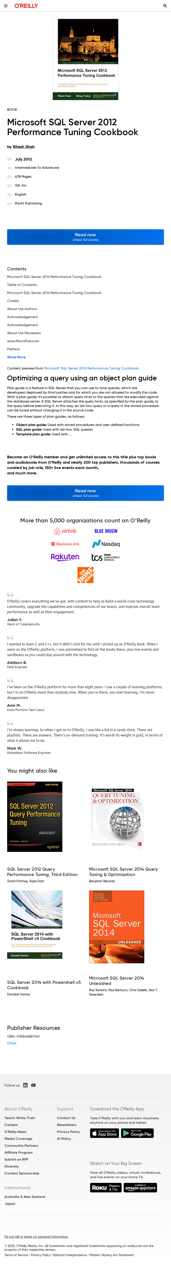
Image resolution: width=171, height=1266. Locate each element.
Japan (9, 1203)
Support (65, 1109)
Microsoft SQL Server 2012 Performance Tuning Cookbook (91, 368)
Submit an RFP (16, 1159)
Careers (11, 1124)
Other (11, 1043)
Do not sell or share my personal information (36, 1237)
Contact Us (66, 1118)
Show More (16, 357)
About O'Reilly (18, 1109)
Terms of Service (16, 1255)
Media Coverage (18, 1138)
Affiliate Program (18, 1152)
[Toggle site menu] (5, 5)
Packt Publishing (28, 203)
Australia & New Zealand (24, 1196)
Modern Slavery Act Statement (112, 1255)
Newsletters (66, 1124)
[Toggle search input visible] (165, 5)
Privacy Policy (68, 1131)
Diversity (11, 1166)
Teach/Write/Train (19, 1118)
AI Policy (64, 1138)
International (17, 1187)
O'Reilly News (15, 1131)
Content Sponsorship (21, 1173)
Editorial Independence (70, 1255)
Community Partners (21, 1145)
